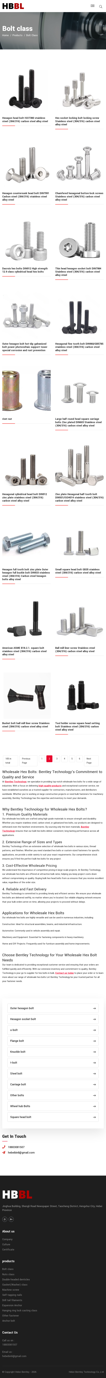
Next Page (89, 760)
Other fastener (10, 1315)
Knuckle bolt (53, 1052)
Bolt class (32, 35)
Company (7, 1239)
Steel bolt (53, 1074)
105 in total (8, 760)
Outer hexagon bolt (53, 1008)
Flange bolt (53, 1041)
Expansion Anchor (12, 1305)
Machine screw (10, 1290)
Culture (6, 1244)
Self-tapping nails (12, 1295)
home (5, 35)
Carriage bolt (53, 1084)
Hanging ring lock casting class (19, 1310)
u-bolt (53, 1030)
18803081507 (9, 1344)
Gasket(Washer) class (14, 1284)
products (17, 35)
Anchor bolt (8, 1321)
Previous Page (26, 760)
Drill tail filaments (12, 1300)
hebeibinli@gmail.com (14, 1356)
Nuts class (8, 1274)
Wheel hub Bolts (53, 1106)
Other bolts (53, 1095)
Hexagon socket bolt (53, 1019)
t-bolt (53, 1063)
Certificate (8, 1249)
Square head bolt (53, 1117)
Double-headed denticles (16, 1279)
